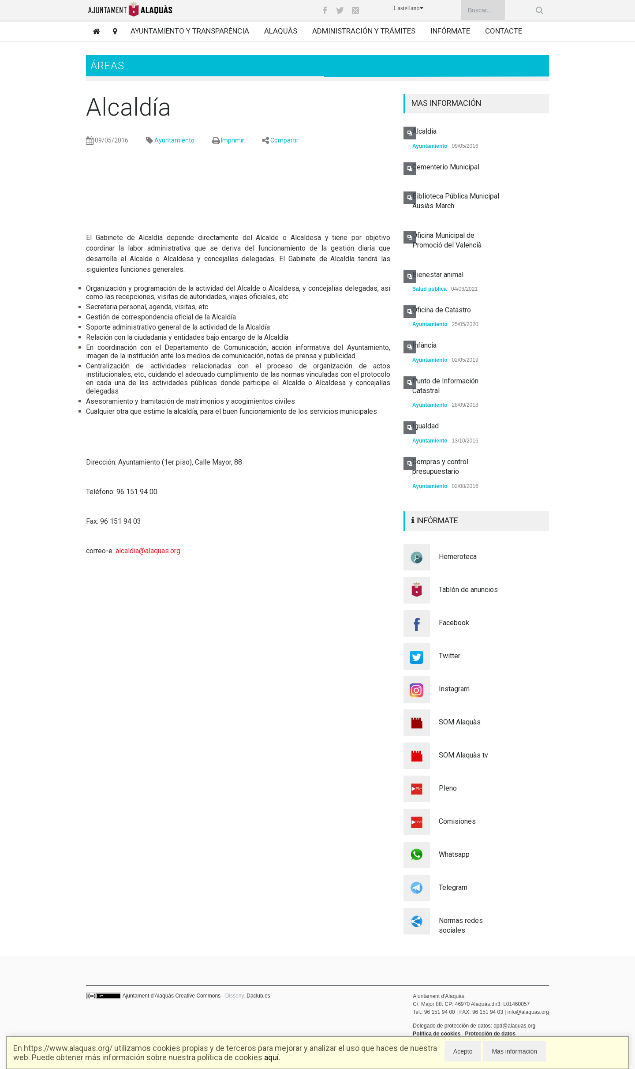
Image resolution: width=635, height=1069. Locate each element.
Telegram (453, 887)
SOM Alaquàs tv (463, 755)
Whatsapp (454, 854)
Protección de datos (490, 1034)
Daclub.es (258, 996)
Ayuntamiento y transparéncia (190, 30)
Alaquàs (280, 30)
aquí (271, 1057)
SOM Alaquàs (460, 722)
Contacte (503, 30)
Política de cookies (436, 1034)
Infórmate (450, 30)
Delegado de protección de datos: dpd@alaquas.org (474, 1026)
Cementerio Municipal (445, 167)
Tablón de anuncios (468, 589)
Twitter (449, 656)
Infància (424, 345)
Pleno (448, 788)
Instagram (454, 689)
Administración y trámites (363, 30)
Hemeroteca (458, 556)
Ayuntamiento (174, 140)
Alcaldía (424, 131)
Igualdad (425, 426)
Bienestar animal (437, 274)
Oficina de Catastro (441, 310)
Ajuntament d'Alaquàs (148, 996)
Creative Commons (197, 996)
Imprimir (232, 140)
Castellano (408, 8)
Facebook (454, 623)
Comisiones (457, 821)
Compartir (284, 140)
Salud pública (429, 289)
